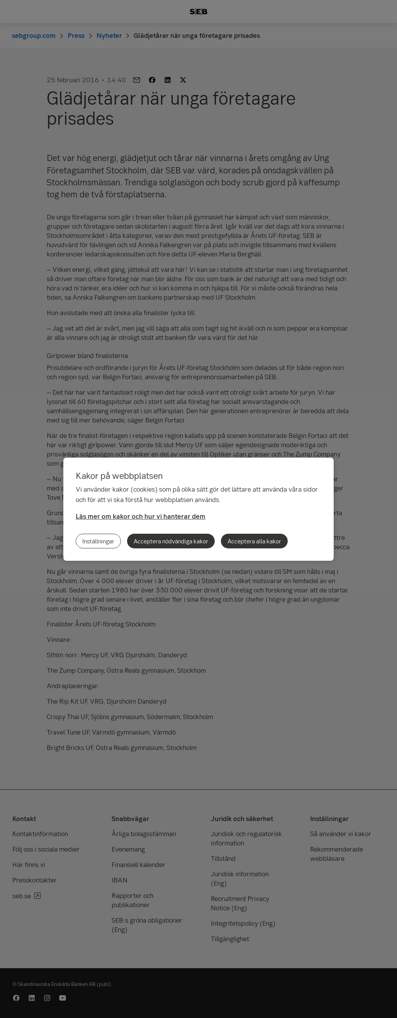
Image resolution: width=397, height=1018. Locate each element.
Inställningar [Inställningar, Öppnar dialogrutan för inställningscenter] (98, 541)
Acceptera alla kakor (254, 541)
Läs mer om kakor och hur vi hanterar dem (140, 516)
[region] (198, 509)
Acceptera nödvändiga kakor (171, 541)
